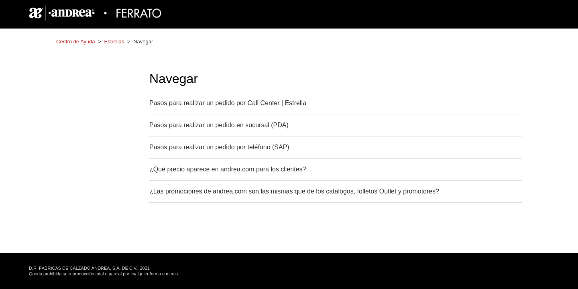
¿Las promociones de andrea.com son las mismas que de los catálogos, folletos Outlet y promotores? (294, 191)
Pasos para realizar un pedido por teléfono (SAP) (219, 147)
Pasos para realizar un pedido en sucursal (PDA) (219, 125)
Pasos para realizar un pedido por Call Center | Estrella (227, 103)
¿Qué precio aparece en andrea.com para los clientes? (227, 169)
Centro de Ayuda (75, 42)
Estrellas (114, 42)
